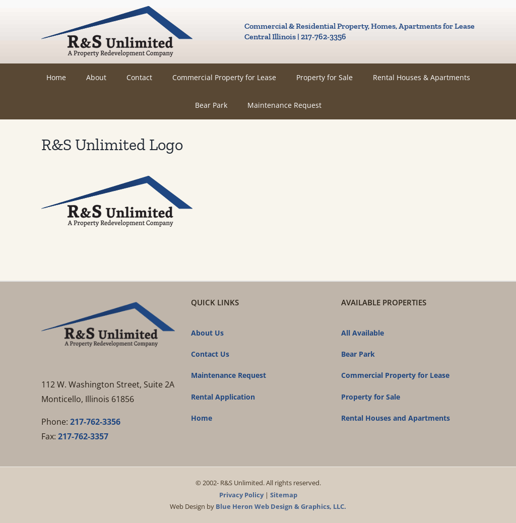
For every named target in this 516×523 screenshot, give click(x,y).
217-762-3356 (95, 421)
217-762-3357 (83, 436)
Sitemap (283, 494)
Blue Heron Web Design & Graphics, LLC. (281, 506)
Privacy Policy (241, 494)
